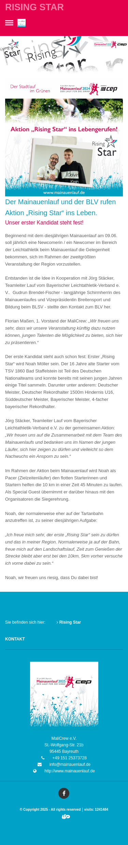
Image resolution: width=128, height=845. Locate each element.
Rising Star (69, 622)
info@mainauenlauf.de (69, 764)
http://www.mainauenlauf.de (69, 771)
